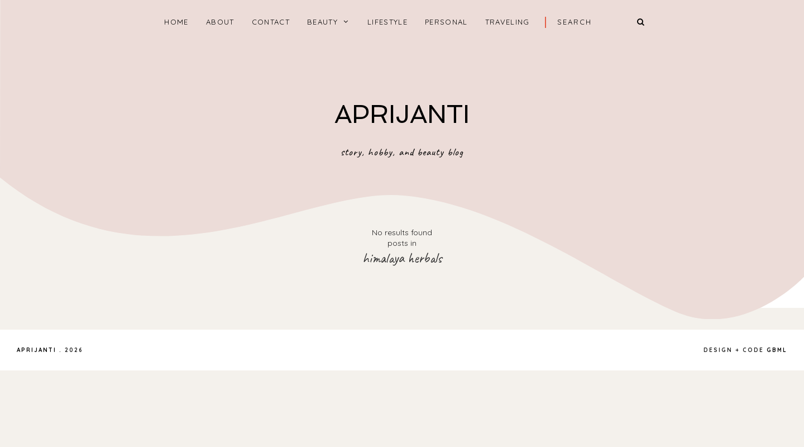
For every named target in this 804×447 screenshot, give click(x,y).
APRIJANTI (402, 114)
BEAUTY (322, 21)
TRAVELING (507, 21)
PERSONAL (446, 21)
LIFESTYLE (387, 21)
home (176, 21)
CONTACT (271, 21)
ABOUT (220, 21)
